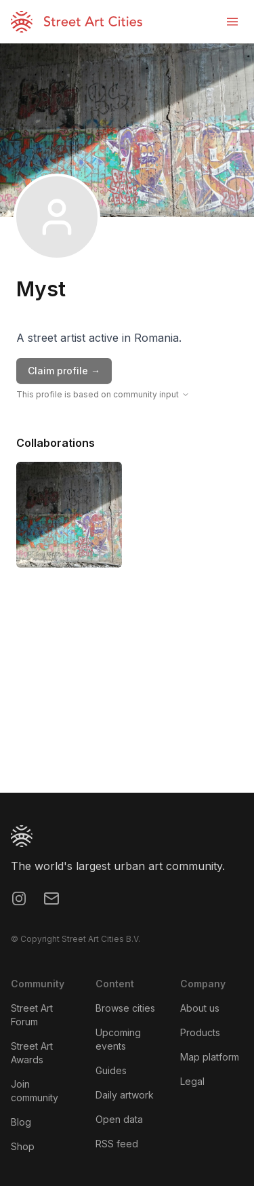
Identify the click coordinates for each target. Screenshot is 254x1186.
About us (199, 1008)
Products (200, 1032)
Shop (23, 1146)
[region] (127, 691)
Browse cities (125, 1008)
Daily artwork (125, 1095)
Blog (21, 1122)
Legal (192, 1081)
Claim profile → (64, 370)
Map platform (209, 1057)
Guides (111, 1070)
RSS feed (117, 1143)
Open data (119, 1119)
